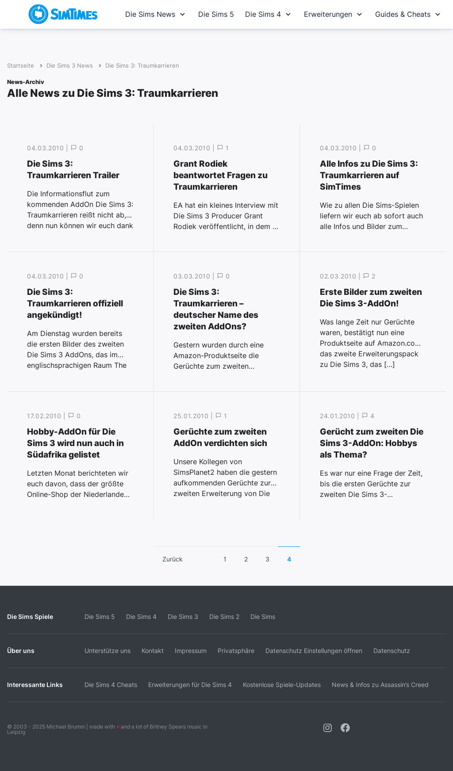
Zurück (172, 559)
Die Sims (262, 616)
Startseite (20, 65)
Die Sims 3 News (69, 65)
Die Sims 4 (269, 14)
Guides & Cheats (408, 14)
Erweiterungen (334, 14)
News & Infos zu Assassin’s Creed (380, 684)
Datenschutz (391, 650)
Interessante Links (35, 684)
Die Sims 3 (183, 616)
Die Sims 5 (216, 14)
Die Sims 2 (224, 616)
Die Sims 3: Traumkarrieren (142, 65)
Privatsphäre (236, 650)
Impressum (191, 650)
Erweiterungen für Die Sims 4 (190, 684)
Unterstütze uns (107, 650)
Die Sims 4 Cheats (110, 684)
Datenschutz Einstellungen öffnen (313, 650)
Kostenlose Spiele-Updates (282, 684)
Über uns (21, 650)
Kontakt (153, 650)
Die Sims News (156, 14)
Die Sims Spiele (30, 616)
